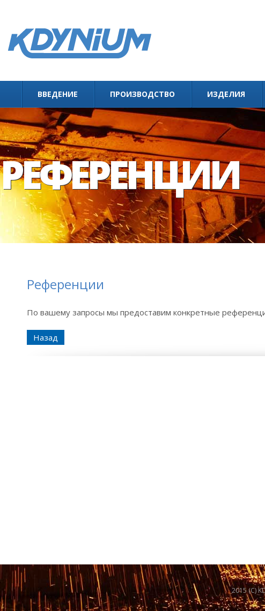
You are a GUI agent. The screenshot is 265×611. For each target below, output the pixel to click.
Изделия (226, 94)
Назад (45, 337)
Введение (58, 94)
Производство (142, 94)
